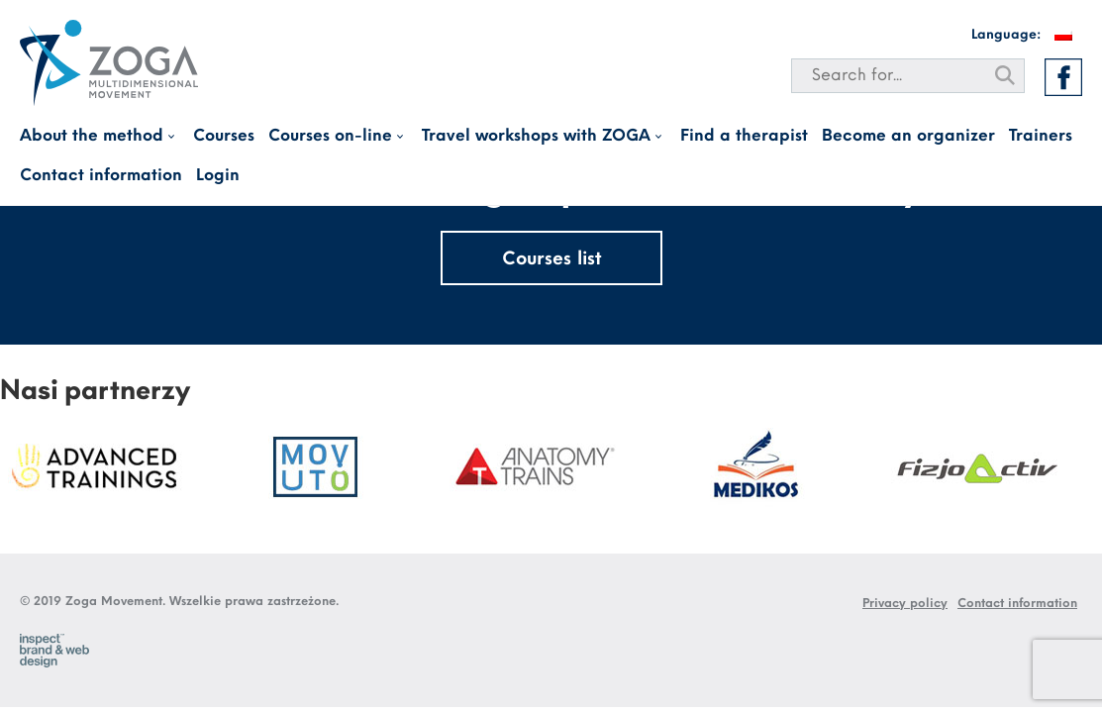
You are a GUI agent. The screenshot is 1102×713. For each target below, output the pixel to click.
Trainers (1040, 136)
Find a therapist (744, 136)
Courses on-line (330, 136)
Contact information (101, 175)
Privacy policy (905, 603)
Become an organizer (908, 136)
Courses (223, 136)
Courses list (551, 260)
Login (218, 175)
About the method (91, 136)
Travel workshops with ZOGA (536, 136)
